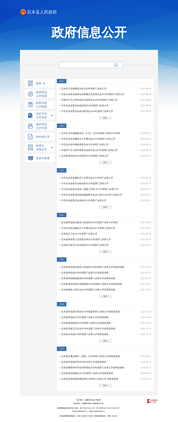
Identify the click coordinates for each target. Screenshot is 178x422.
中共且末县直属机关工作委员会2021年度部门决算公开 (88, 228)
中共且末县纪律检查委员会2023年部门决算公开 (85, 144)
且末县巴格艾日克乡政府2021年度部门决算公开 (85, 245)
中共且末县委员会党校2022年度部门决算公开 (83, 200)
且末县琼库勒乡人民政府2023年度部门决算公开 (85, 156)
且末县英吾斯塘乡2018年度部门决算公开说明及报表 (87, 373)
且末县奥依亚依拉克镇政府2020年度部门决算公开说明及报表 (91, 284)
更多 (105, 118)
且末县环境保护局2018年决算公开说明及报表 (83, 362)
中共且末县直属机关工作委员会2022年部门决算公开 (87, 178)
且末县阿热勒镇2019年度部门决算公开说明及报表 (86, 323)
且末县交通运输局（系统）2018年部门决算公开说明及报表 (90, 356)
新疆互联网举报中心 (97, 411)
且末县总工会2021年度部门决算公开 (79, 233)
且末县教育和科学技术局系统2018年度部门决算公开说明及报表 (92, 367)
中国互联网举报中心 (80, 411)
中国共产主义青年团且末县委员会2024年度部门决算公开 (89, 100)
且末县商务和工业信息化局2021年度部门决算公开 (86, 239)
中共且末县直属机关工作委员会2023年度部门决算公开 (88, 139)
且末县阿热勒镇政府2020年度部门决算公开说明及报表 (88, 278)
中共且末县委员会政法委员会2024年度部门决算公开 (87, 111)
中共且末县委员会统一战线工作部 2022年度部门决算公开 (89, 189)
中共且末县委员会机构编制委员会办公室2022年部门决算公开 (91, 195)
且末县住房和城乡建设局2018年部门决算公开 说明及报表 (89, 379)
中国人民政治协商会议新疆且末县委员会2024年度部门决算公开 (92, 94)
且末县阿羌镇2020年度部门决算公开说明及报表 (85, 272)
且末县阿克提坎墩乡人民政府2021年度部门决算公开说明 (89, 222)
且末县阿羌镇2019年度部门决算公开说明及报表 (85, 317)
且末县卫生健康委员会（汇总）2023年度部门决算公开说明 (90, 133)
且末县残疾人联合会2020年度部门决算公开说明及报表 (88, 289)
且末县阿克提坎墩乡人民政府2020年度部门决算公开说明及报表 (92, 267)
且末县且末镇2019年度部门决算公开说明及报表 (85, 334)
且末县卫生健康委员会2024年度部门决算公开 (83, 88)
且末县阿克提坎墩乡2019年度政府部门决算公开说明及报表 (90, 311)
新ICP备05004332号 (87, 408)
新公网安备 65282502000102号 (108, 408)
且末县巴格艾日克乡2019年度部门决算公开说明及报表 (88, 328)
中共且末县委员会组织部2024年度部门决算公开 (85, 105)
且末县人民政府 (42, 12)
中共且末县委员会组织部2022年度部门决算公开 (85, 183)
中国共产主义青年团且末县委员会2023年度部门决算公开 (89, 150)
